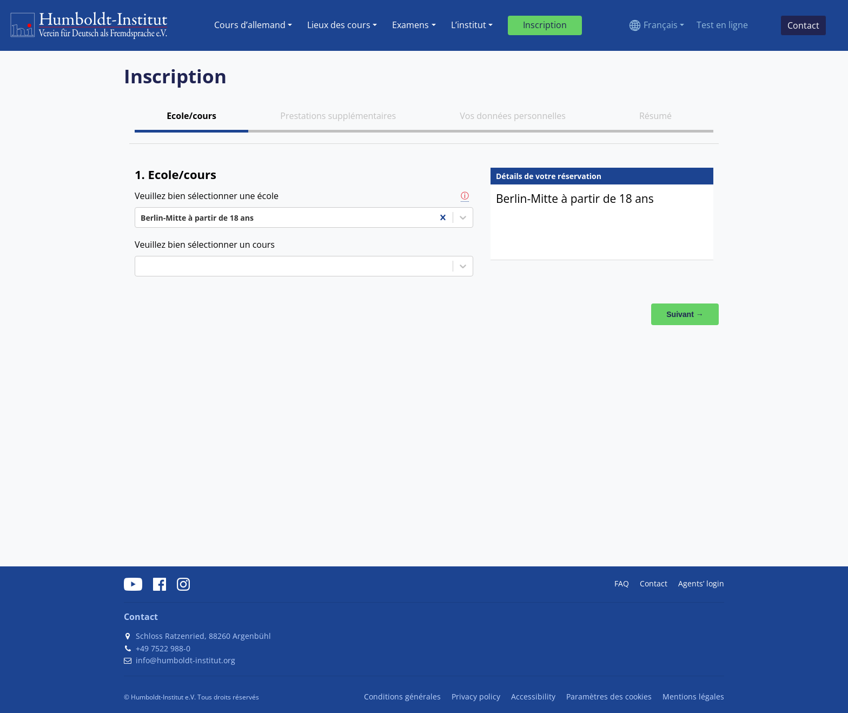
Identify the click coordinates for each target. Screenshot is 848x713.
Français (661, 25)
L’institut (468, 25)
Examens (410, 25)
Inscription (545, 25)
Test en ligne (722, 25)
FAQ (621, 583)
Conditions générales (402, 696)
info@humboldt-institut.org (185, 660)
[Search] (764, 25)
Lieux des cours (338, 25)
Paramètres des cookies (609, 696)
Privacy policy (476, 696)
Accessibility (533, 696)
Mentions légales (693, 696)
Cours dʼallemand (250, 25)
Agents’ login (701, 583)
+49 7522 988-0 (163, 648)
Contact (653, 583)
